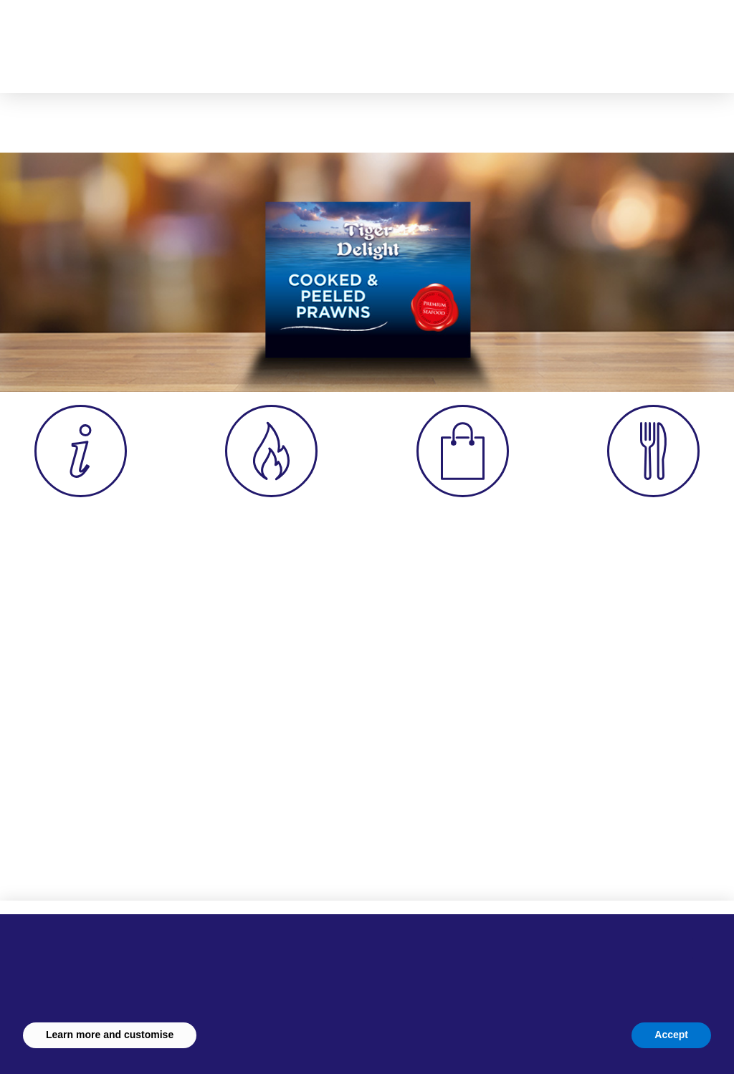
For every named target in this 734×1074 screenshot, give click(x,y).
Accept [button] (671, 1034)
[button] (541, 39)
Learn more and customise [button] (109, 1034)
